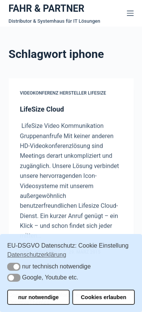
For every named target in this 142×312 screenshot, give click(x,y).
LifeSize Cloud (42, 109)
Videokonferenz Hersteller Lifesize (63, 93)
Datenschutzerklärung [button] (36, 254)
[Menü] (130, 13)
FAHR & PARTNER (46, 8)
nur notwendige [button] (38, 297)
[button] (13, 267)
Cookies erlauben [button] (103, 297)
